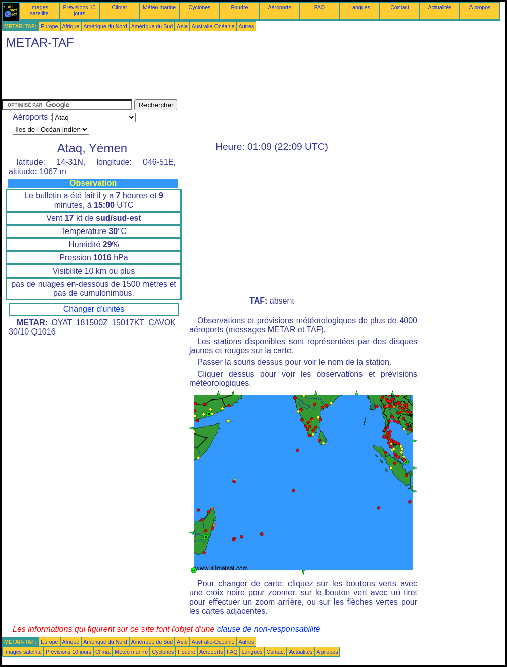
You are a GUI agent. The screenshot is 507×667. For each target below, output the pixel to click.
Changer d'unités (93, 309)
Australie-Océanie (213, 26)
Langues (359, 7)
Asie (182, 26)
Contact (399, 7)
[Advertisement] (186, 76)
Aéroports (279, 7)
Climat (119, 7)
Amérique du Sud (152, 26)
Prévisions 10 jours (79, 10)
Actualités (439, 7)
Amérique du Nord (105, 26)
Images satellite (39, 10)
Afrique (71, 26)
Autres (247, 26)
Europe (49, 26)
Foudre (239, 7)
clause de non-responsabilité (268, 629)
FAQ (319, 7)
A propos (479, 7)
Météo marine (159, 7)
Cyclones (200, 7)
